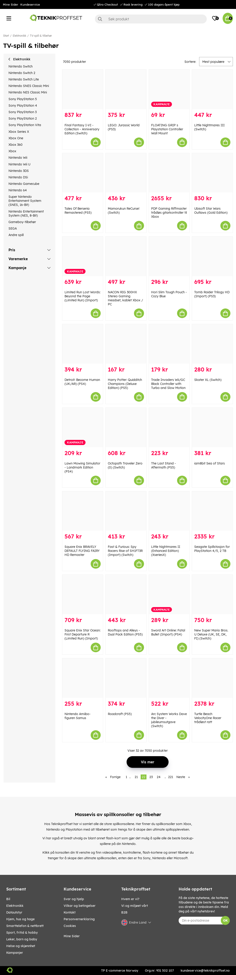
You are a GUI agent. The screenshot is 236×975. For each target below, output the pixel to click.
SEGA (12, 228)
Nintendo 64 (17, 190)
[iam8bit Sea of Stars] (212, 427)
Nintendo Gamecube (23, 184)
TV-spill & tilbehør (41, 35)
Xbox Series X (18, 132)
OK (225, 920)
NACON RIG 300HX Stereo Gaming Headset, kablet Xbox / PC (125, 298)
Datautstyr (14, 912)
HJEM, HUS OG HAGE (20, 919)
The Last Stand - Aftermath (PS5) (163, 465)
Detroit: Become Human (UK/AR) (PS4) (82, 382)
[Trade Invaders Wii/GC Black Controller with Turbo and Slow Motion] (169, 344)
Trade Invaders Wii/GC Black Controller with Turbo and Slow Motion (168, 384)
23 (151, 777)
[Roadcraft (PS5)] (126, 678)
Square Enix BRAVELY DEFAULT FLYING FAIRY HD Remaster (82, 551)
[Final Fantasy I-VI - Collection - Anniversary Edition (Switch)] (82, 89)
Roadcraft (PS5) (120, 714)
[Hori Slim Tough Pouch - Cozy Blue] (169, 256)
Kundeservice (30, 4)
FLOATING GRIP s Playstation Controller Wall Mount (167, 129)
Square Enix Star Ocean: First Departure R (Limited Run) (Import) (82, 634)
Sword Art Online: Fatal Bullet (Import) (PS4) (168, 632)
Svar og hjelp (74, 899)
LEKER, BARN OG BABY (21, 939)
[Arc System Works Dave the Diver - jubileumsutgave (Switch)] (169, 678)
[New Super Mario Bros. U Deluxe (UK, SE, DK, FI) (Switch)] (212, 594)
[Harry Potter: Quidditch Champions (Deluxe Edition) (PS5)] (126, 344)
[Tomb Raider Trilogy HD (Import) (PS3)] (212, 256)
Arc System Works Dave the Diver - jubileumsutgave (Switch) (169, 720)
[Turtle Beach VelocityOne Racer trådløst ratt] (212, 678)
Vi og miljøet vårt (134, 906)
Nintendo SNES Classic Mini (28, 86)
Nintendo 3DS (18, 171)
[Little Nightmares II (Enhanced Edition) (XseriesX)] (169, 511)
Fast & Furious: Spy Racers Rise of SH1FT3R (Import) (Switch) (125, 551)
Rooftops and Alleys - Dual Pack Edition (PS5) (125, 632)
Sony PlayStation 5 (22, 99)
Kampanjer (14, 953)
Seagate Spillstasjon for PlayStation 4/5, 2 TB (212, 549)
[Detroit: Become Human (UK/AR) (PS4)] (82, 344)
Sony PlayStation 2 (22, 118)
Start (6, 35)
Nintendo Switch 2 (21, 73)
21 (136, 777)
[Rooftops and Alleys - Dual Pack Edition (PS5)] (126, 594)
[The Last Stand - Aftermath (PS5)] (169, 427)
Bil (8, 899)
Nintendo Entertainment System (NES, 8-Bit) (26, 213)
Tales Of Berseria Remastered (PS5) (78, 211)
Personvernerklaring (79, 919)
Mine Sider (10, 4)
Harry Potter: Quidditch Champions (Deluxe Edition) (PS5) (125, 384)
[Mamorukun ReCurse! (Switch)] (126, 173)
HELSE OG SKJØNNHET (20, 946)
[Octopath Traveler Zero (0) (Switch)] (126, 427)
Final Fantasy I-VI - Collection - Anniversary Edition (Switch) (82, 129)
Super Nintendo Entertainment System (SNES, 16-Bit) (24, 201)
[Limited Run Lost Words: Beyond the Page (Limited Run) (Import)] (82, 256)
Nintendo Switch (20, 66)
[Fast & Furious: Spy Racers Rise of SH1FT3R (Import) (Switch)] (126, 511)
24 (159, 777)
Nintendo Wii (17, 158)
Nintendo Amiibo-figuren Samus (78, 716)
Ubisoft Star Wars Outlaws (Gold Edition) (211, 211)
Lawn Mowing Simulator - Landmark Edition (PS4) (82, 467)
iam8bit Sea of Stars (209, 463)
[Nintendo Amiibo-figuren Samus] (82, 678)
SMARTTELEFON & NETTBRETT (25, 926)
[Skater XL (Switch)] (212, 344)
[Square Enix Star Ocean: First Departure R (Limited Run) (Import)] (82, 594)
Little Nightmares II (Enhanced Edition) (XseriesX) (165, 551)
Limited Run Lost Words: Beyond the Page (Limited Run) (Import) (82, 296)
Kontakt (69, 912)
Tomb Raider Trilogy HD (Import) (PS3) (212, 294)
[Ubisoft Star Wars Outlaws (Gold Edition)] (212, 173)
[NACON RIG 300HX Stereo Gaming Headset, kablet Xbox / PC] (126, 256)
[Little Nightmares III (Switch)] (212, 89)
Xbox (12, 151)
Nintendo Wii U (19, 164)
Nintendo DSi (18, 177)
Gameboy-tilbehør (22, 222)
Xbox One (15, 138)
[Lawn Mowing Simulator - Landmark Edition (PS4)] (82, 427)
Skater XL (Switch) (207, 380)
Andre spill (16, 235)
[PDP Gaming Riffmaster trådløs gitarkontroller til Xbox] (169, 173)
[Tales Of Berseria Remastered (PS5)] (82, 173)
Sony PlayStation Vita (24, 125)
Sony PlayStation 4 (22, 105)
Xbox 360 (15, 145)
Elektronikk (19, 35)
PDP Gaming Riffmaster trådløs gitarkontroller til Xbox (169, 213)
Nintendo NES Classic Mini (27, 92)
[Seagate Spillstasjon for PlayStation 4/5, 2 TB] (212, 511)
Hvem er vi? (130, 899)
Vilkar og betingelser (80, 906)
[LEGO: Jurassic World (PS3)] (126, 89)
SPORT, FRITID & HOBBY (22, 933)
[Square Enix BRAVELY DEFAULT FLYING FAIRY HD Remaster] (82, 511)
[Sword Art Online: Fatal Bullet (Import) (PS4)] (169, 594)
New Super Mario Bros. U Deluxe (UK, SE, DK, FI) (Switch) (211, 634)
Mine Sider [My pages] (72, 936)
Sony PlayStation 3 (22, 112)
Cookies (70, 926)
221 (170, 777)
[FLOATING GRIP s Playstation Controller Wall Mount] (169, 89)
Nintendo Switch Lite (23, 79)
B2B (124, 912)
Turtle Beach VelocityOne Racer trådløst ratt (207, 718)
